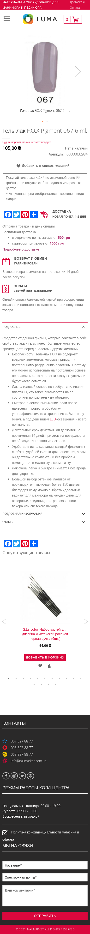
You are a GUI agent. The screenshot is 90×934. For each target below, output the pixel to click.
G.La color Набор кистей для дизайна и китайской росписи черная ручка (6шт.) (45, 634)
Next (86, 621)
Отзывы (8, 522)
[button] (78, 71)
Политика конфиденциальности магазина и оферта (40, 836)
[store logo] (45, 19)
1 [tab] (9, 678)
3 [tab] (23, 678)
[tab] (45, 325)
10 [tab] (74, 678)
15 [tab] (56, 684)
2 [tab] (16, 678)
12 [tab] (34, 684)
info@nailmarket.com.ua (28, 761)
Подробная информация (22, 513)
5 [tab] (38, 678)
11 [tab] (81, 678)
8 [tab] (59, 678)
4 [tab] (30, 678)
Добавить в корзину (45, 657)
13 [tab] (41, 684)
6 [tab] (45, 678)
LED (53, 419)
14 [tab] (48, 684)
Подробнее (11, 326)
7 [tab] (52, 678)
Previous (4, 621)
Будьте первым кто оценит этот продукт (26, 142)
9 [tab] (66, 678)
